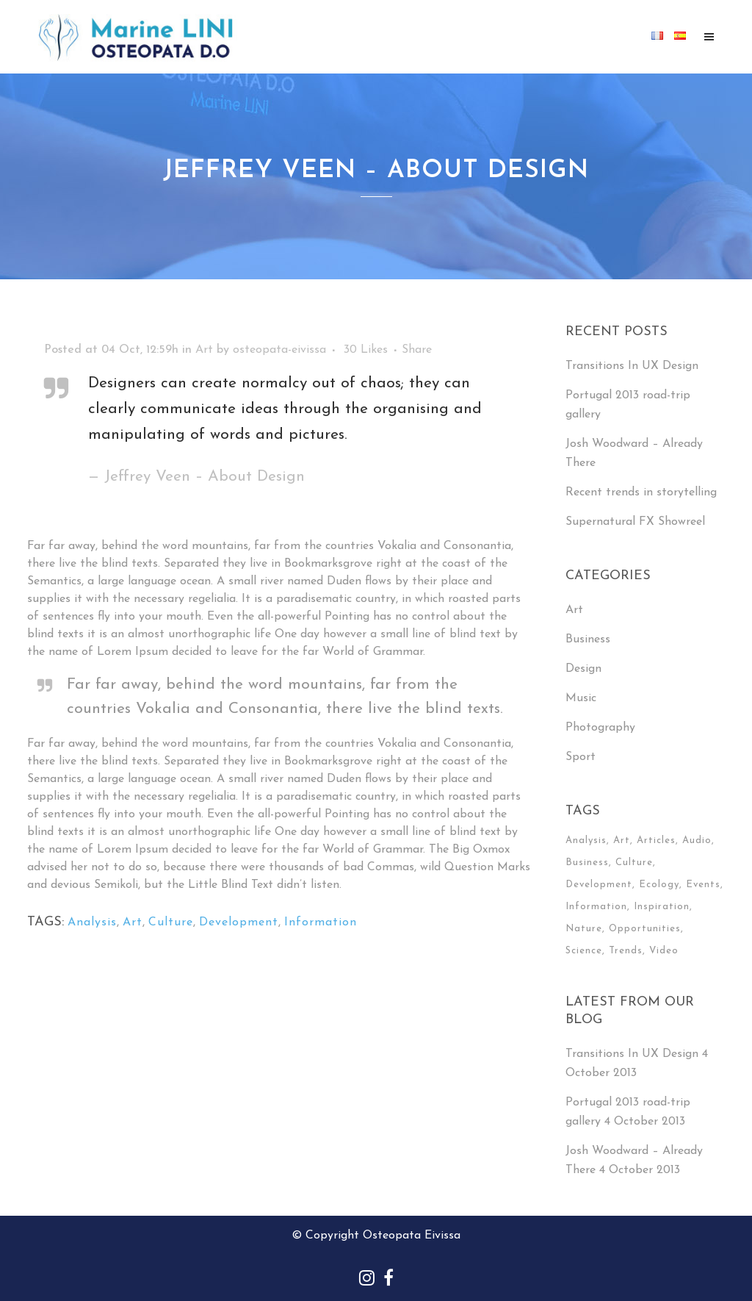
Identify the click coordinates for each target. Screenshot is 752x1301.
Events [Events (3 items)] (703, 884)
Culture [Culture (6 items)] (634, 862)
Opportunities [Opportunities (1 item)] (645, 928)
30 (366, 350)
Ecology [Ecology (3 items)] (659, 884)
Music (580, 698)
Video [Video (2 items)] (664, 951)
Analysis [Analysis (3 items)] (586, 840)
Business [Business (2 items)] (587, 862)
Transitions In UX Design (631, 366)
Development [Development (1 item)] (598, 884)
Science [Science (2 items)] (583, 951)
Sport (580, 757)
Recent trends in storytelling (641, 492)
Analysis (92, 922)
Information (320, 922)
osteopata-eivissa (279, 350)
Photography (600, 728)
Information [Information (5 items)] (596, 906)
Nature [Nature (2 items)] (583, 928)
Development (238, 922)
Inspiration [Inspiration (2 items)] (662, 906)
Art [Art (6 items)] (621, 840)
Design (583, 669)
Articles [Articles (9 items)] (656, 840)
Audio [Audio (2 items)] (697, 840)
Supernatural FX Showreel (635, 522)
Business (587, 639)
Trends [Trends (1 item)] (626, 951)
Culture (170, 922)
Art (204, 350)
